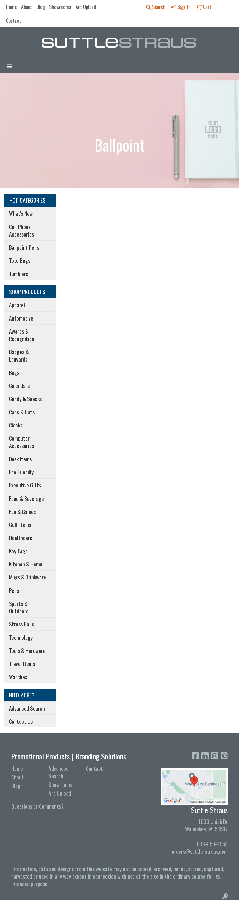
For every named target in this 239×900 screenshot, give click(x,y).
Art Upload (86, 7)
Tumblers (18, 274)
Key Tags (18, 551)
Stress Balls (21, 624)
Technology (21, 637)
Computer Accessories (21, 442)
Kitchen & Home (25, 564)
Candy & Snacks (25, 399)
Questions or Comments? (37, 806)
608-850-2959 (212, 844)
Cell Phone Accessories (21, 230)
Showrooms (60, 7)
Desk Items (20, 459)
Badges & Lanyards (19, 355)
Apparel (17, 305)
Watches (18, 677)
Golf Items (20, 524)
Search (156, 7)
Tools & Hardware (27, 650)
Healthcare (20, 537)
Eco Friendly (21, 472)
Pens (14, 590)
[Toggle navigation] (9, 66)
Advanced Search (27, 708)
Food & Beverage (26, 498)
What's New (21, 213)
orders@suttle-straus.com (200, 851)
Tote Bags (19, 260)
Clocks (15, 425)
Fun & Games (22, 511)
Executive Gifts (25, 485)
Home (11, 7)
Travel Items (22, 663)
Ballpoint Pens (24, 247)
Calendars (19, 385)
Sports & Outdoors (18, 607)
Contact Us (21, 721)
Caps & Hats (22, 412)
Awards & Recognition (21, 335)
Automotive (21, 318)
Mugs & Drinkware (27, 577)
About (26, 7)
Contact (13, 20)
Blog (40, 7)
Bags (14, 372)
